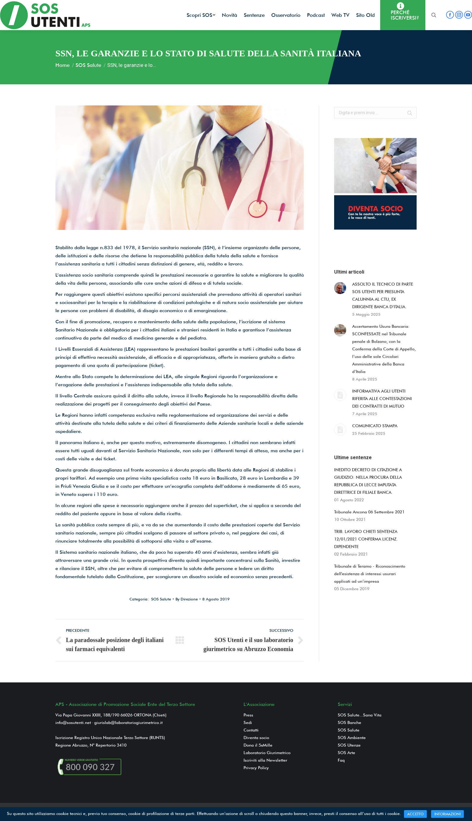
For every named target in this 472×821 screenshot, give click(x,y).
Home (62, 65)
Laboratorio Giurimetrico (267, 752)
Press (248, 715)
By (186, 599)
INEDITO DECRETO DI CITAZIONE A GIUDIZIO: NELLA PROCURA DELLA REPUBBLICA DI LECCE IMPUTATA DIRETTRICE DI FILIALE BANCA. (368, 481)
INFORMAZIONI (447, 814)
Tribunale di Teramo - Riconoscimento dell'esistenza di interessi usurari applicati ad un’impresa (369, 574)
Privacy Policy (256, 767)
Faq (341, 760)
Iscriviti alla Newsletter (265, 760)
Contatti (251, 730)
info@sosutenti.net (73, 722)
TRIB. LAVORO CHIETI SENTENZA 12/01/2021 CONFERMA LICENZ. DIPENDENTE (366, 539)
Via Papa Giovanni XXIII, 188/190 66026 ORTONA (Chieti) (110, 715)
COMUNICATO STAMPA (374, 425)
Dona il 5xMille (258, 745)
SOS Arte (346, 752)
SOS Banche (349, 722)
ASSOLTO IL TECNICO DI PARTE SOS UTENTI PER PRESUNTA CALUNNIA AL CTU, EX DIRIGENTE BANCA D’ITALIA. (382, 295)
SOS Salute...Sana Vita (359, 715)
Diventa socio (256, 737)
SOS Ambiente (352, 737)
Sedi (248, 722)
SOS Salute (88, 65)
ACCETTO (415, 814)
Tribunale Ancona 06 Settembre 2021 (369, 511)
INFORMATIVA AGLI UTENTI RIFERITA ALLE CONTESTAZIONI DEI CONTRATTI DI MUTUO (382, 399)
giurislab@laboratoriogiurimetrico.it (128, 722)
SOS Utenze (349, 745)
